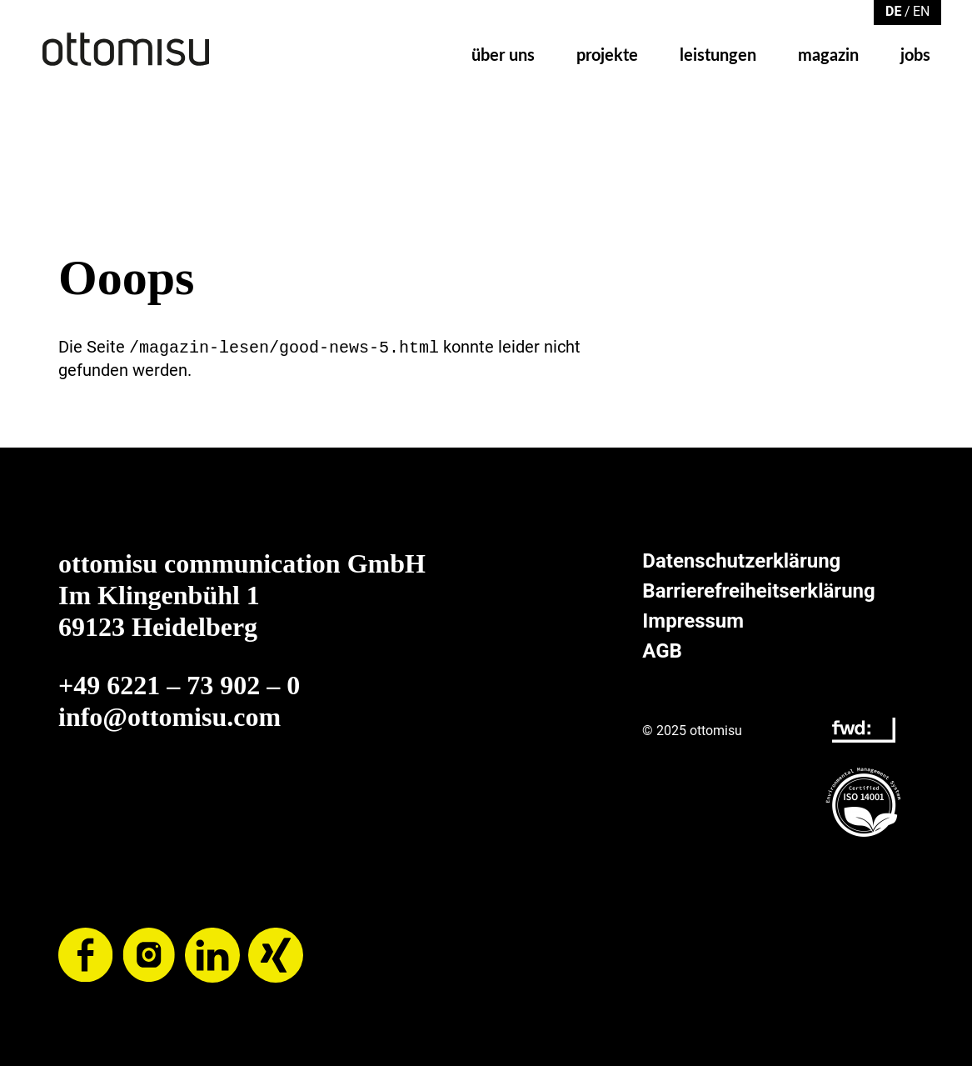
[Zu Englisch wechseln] (921, 10)
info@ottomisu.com (169, 715)
